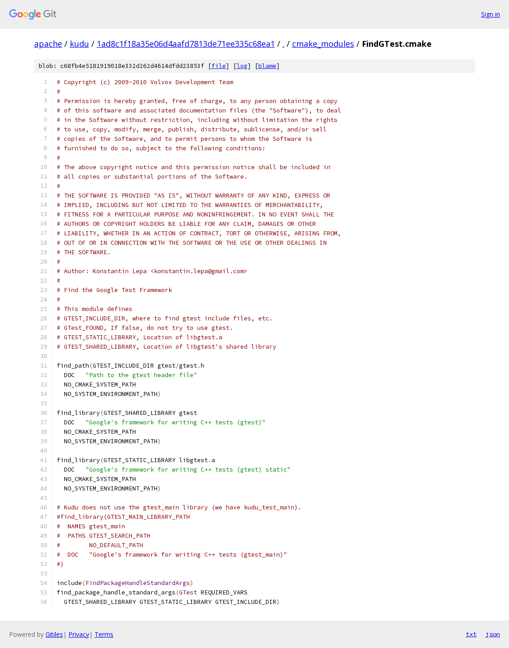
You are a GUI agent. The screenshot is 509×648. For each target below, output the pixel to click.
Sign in (490, 14)
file (219, 66)
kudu (79, 43)
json (493, 634)
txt (471, 634)
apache (48, 43)
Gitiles (54, 634)
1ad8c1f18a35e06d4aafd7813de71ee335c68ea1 (186, 43)
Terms (104, 634)
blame (267, 66)
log (242, 66)
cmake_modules (323, 43)
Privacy (78, 634)
